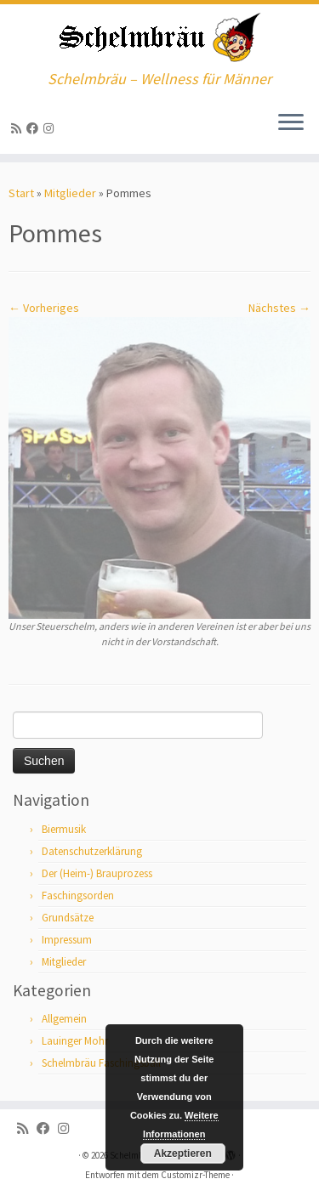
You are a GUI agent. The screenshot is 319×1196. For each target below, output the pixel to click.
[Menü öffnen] (291, 123)
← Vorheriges (44, 307)
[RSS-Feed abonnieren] (18, 128)
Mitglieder (70, 193)
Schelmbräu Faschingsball (101, 1063)
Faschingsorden (78, 895)
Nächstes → (279, 307)
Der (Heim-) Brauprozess (97, 873)
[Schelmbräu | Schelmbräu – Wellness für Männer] (159, 37)
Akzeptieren (183, 1153)
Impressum (67, 939)
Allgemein (64, 1019)
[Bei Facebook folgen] (34, 128)
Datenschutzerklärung (92, 851)
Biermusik (64, 829)
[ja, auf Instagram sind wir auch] (51, 128)
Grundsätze (68, 917)
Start (21, 193)
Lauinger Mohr (75, 1041)
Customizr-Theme (195, 1175)
